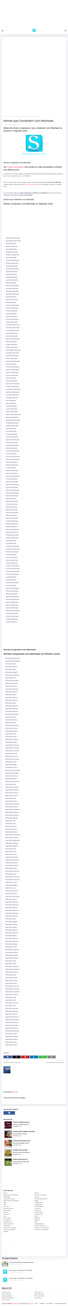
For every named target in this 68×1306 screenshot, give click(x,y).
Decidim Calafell (38, 1212)
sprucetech (6, 1214)
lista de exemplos (28, 184)
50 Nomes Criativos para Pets (20, 1159)
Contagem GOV (38, 1204)
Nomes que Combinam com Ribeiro (21, 1278)
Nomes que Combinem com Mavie (20, 1270)
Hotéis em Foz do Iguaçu (9, 1227)
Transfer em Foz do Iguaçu (41, 1229)
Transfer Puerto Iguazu (9, 1198)
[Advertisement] (34, 15)
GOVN (4, 1202)
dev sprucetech (38, 1214)
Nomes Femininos (6, 1294)
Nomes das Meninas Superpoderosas (21, 1262)
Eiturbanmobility (38, 1206)
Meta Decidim (7, 1220)
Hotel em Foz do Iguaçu (40, 1195)
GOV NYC (36, 1193)
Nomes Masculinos (39, 1294)
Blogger (36, 1200)
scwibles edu (6, 1225)
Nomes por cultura (39, 1296)
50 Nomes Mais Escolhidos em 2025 (21, 1141)
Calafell (5, 1212)
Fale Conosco (50, 1303)
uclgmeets (37, 1218)
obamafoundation (39, 1223)
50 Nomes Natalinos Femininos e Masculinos (24, 1131)
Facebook (42, 1303)
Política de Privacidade (8, 1297)
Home (36, 1303)
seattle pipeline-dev (8, 1223)
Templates (31, 1303)
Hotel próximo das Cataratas (10, 1195)
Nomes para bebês (7, 1296)
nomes (38, 184)
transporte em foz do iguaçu (41, 1227)
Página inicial (6, 116)
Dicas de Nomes (6, 1292)
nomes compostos (15, 116)
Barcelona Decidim (8, 1208)
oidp (35, 1222)
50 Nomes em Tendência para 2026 (21, 1122)
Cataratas (6, 1231)
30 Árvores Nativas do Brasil (20, 1150)
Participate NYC (38, 1202)
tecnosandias (7, 1218)
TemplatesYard (15, 1303)
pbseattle (37, 1220)
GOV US (5, 1193)
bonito (21, 176)
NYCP (4, 1204)
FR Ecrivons (6, 1206)
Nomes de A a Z (38, 1292)
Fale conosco (37, 1297)
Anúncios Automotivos (40, 1225)
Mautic (36, 1216)
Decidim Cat (37, 1210)
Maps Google (6, 1197)
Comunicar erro (6, 1299)
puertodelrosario (7, 1222)
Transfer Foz (37, 1208)
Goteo (4, 1216)
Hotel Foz (36, 1197)
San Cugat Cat (7, 1210)
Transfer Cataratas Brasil (40, 1198)
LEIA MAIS (19, 1126)
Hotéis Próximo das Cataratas (11, 1200)
